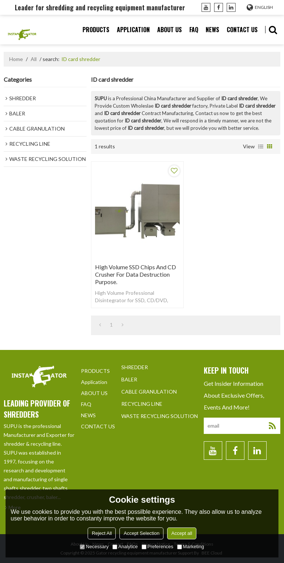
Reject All (102, 533)
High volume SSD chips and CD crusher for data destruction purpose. (135, 274)
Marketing (190, 546)
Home (16, 59)
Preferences (157, 546)
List (260, 146)
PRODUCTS (95, 29)
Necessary (94, 546)
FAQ (193, 29)
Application (133, 29)
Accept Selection (141, 533)
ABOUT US (169, 29)
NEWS (212, 29)
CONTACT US (242, 29)
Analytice (125, 546)
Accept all (181, 533)
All (34, 59)
